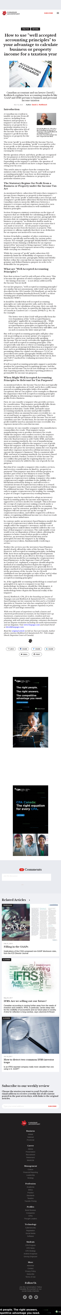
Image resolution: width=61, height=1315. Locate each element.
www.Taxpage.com (32, 625)
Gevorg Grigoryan (30, 1256)
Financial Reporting (30, 1172)
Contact (30, 1268)
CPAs (30, 1216)
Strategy (30, 1178)
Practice (25, 29)
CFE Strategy (30, 1251)
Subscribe (48, 13)
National (35, 29)
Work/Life (30, 1160)
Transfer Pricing (30, 1201)
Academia (30, 1187)
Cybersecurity (30, 1228)
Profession (7, 905)
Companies (30, 1213)
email (24, 654)
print (37, 654)
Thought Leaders (30, 1219)
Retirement (30, 1157)
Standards (30, 1195)
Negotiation (30, 1230)
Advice (30, 1149)
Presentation (30, 1152)
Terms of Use (31, 1277)
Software (30, 1236)
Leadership (30, 1175)
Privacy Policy (30, 1271)
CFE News (30, 1248)
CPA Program (30, 1245)
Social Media (30, 1233)
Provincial (30, 1140)
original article (18, 631)
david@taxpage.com (14, 627)
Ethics (30, 1190)
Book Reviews (30, 1210)
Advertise (30, 1266)
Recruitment (30, 1155)
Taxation (30, 1198)
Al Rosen (6, 959)
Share (23, 649)
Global (30, 1134)
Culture (30, 1169)
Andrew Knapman (30, 1254)
